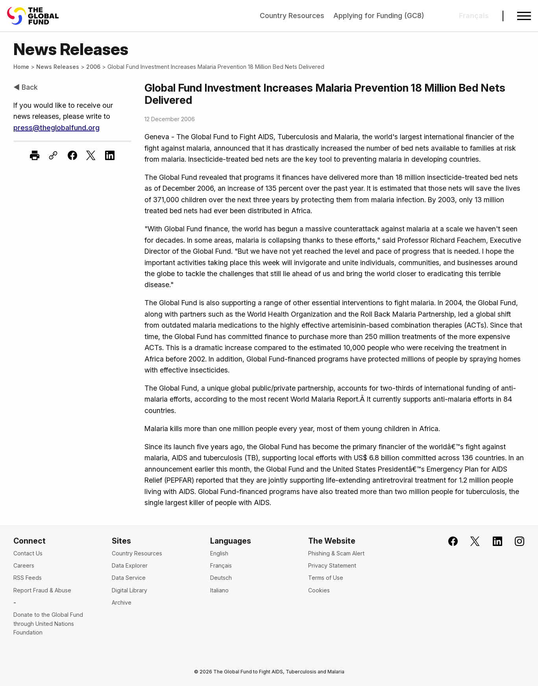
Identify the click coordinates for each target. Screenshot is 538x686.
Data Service (129, 577)
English (219, 553)
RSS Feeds (27, 577)
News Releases (57, 66)
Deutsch (221, 577)
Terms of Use (325, 577)
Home (21, 66)
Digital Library (129, 590)
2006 (93, 66)
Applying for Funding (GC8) (378, 15)
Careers (23, 565)
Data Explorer (130, 565)
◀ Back (25, 87)
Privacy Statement (332, 565)
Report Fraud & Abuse (42, 590)
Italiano (219, 590)
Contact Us (28, 553)
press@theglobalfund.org (56, 128)
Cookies (319, 590)
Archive (121, 602)
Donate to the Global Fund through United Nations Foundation (48, 623)
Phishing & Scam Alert (336, 553)
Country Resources (292, 15)
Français (221, 565)
